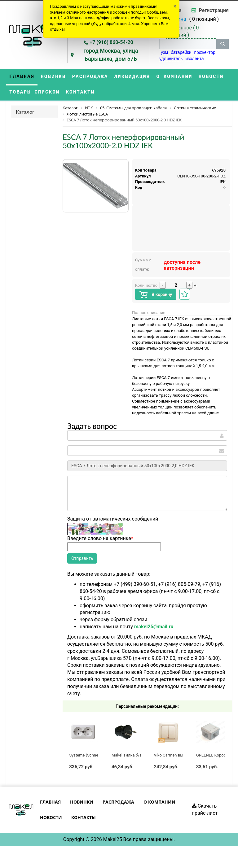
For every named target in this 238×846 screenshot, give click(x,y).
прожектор (204, 52)
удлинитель (171, 58)
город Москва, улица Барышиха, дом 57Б (110, 54)
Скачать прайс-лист (205, 809)
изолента (194, 58)
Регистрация (214, 10)
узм (164, 52)
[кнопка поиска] (222, 44)
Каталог (25, 112)
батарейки (181, 52)
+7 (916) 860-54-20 (111, 42)
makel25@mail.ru (154, 627)
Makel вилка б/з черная (134, 755)
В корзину (155, 294)
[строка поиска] (187, 44)
